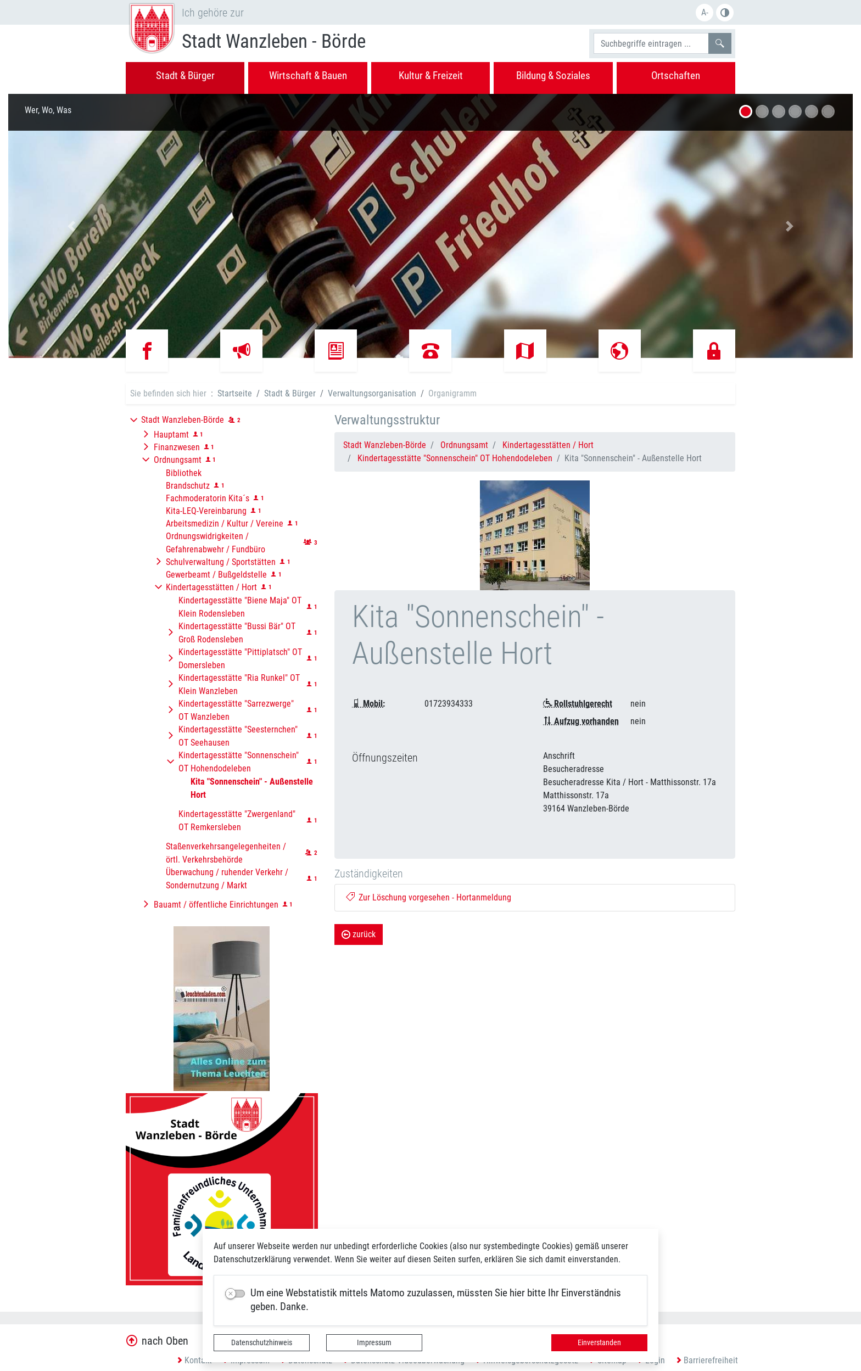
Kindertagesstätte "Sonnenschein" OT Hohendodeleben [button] (238, 762)
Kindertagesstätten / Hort (548, 445)
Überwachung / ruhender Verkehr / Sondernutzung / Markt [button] (227, 879)
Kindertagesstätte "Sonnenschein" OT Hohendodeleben (454, 458)
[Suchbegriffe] (651, 43)
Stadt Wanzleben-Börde (384, 445)
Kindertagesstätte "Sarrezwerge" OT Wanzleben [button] (236, 710)
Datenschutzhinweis (261, 1342)
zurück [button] (359, 934)
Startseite (234, 393)
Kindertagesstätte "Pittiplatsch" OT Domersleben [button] (240, 658)
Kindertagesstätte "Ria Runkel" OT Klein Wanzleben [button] (239, 684)
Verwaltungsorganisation (372, 393)
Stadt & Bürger (290, 393)
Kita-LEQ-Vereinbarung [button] (206, 511)
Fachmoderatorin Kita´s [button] (207, 498)
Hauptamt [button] (171, 434)
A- (704, 12)
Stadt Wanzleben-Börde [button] (182, 420)
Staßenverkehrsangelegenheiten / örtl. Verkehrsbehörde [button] (226, 853)
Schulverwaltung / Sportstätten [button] (221, 562)
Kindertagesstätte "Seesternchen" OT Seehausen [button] (238, 736)
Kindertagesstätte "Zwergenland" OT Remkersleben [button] (236, 820)
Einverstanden (599, 1342)
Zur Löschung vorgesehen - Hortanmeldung (429, 897)
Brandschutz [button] (188, 485)
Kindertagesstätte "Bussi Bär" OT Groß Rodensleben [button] (236, 633)
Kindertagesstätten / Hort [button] (211, 587)
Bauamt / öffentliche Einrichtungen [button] (216, 904)
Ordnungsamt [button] (178, 460)
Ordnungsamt (464, 445)
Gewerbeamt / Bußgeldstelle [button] (216, 574)
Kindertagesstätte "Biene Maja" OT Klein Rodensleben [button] (239, 607)
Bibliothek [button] (184, 473)
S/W (725, 12)
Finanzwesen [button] (177, 447)
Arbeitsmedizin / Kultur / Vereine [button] (224, 523)
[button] (71, 226)
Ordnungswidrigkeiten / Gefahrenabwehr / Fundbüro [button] (215, 543)
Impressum (374, 1342)
